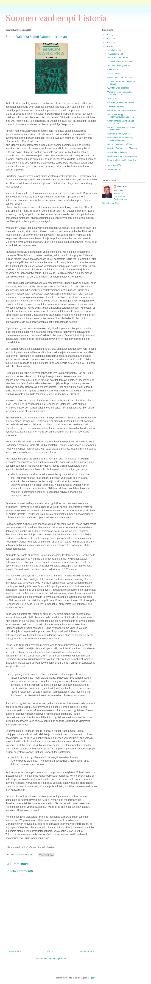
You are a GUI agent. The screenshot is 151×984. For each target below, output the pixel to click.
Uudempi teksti (14, 951)
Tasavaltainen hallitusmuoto (119, 61)
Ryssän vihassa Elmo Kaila (119, 77)
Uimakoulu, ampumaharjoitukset (122, 110)
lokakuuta (112, 165)
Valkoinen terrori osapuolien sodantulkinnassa (119, 93)
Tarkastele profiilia (110, 203)
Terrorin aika (113, 98)
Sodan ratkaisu (114, 73)
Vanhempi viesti (87, 951)
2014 (108, 42)
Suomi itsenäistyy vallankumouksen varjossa (120, 115)
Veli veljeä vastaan (115, 106)
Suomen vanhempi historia (56, 18)
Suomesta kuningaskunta (118, 65)
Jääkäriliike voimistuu (117, 152)
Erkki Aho (121, 186)
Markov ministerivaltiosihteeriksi (121, 160)
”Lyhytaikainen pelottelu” (118, 88)
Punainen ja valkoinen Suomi (120, 102)
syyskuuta (112, 169)
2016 (108, 34)
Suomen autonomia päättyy (119, 144)
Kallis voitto (112, 69)
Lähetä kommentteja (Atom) (53, 958)
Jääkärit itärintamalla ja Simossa (122, 148)
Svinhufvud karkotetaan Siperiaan (122, 156)
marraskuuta (114, 54)
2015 (108, 38)
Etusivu (50, 951)
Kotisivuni (118, 193)
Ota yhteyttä (119, 196)
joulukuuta (113, 50)
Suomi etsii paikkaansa (117, 57)
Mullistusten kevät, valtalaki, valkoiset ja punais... (120, 139)
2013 (108, 46)
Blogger (91, 978)
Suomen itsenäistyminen (118, 134)
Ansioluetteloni (120, 199)
